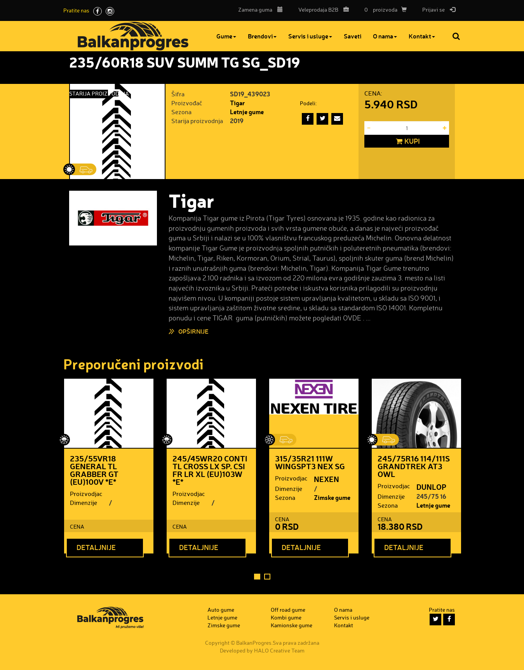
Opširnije (193, 331)
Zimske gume (332, 497)
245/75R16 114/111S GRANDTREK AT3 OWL (414, 466)
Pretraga (457, 36)
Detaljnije (96, 547)
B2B (321, 9)
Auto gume (220, 609)
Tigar (237, 103)
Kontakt (422, 36)
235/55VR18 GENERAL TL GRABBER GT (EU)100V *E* (94, 470)
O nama (385, 36)
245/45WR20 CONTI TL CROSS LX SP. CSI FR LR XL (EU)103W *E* (209, 470)
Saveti (352, 36)
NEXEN (326, 479)
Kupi (407, 141)
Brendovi (262, 36)
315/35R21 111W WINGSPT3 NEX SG (310, 462)
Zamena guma (260, 9)
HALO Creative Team (279, 650)
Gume (226, 36)
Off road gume (288, 609)
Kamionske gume (291, 625)
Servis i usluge (310, 36)
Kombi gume (286, 617)
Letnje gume (247, 112)
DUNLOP (431, 487)
